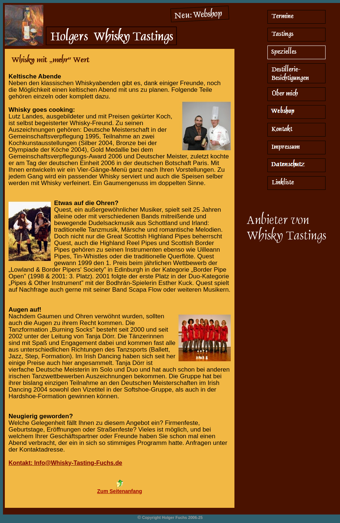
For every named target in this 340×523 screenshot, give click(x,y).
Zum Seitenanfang (119, 491)
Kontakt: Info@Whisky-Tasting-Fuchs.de (65, 463)
